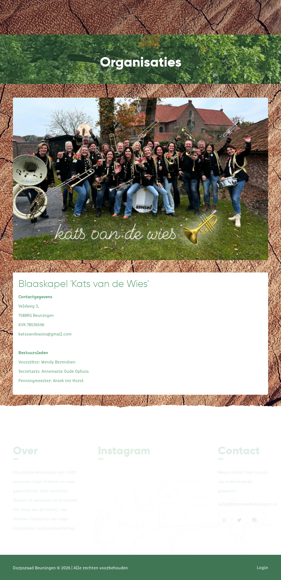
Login (262, 567)
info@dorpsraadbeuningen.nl (247, 504)
